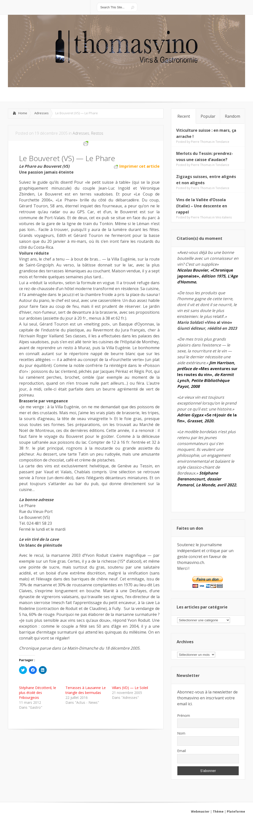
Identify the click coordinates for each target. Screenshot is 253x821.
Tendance (222, 142)
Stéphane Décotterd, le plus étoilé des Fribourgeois (37, 692)
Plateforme (236, 811)
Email (181, 750)
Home (22, 113)
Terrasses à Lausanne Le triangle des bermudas (85, 690)
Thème (218, 811)
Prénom (183, 715)
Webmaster (200, 811)
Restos (97, 133)
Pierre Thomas (201, 142)
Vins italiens (223, 217)
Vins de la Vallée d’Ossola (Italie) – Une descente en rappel (201, 206)
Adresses (41, 113)
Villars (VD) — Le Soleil (130, 687)
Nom (181, 733)
